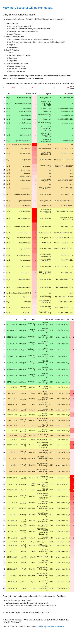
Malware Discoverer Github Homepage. (28, 7)
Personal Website (57, 626)
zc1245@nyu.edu (43, 626)
